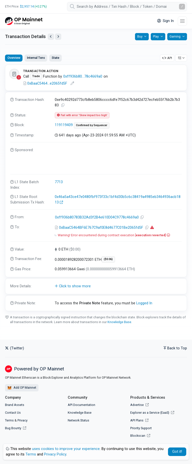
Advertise (139, 405)
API (167, 58)
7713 (59, 182)
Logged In (144, 303)
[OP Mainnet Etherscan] (23, 21)
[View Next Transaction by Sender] (58, 37)
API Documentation (81, 405)
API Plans (139, 420)
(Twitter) (14, 348)
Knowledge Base (119, 322)
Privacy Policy (55, 454)
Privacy (23, 420)
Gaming (175, 36)
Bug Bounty (13, 428)
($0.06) (108, 259)
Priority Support (141, 428)
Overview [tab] (14, 58)
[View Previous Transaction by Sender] (51, 37)
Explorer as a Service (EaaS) (152, 412)
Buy (139, 36)
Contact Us (13, 412)
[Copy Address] (142, 217)
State (55, 58)
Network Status (78, 420)
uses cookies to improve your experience (66, 449)
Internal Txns (36, 58)
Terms (9, 420)
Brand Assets (14, 405)
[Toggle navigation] (182, 21)
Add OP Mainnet (21, 388)
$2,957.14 (27, 6)
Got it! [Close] (177, 451)
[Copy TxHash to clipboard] (63, 105)
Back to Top (175, 348)
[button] (96, 286)
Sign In (165, 21)
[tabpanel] (96, 188)
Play (156, 36)
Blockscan (140, 435)
